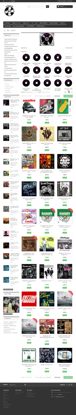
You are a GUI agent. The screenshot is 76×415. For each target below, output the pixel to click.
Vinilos (4, 393)
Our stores (7, 294)
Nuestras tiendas (8, 92)
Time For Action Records (8, 323)
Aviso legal (7, 85)
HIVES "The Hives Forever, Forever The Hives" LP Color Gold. (14, 124)
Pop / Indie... (47, 89)
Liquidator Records (7, 332)
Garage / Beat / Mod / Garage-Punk (10, 39)
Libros (4, 399)
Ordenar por (23, 92)
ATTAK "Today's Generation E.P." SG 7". (64, 144)
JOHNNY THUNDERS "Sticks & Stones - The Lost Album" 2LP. (14, 101)
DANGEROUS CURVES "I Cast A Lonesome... (47, 309)
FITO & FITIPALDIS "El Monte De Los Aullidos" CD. (14, 266)
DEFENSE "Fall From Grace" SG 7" (64, 309)
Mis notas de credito (30, 393)
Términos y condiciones (9, 86)
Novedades (7, 96)
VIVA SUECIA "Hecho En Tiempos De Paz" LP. (14, 207)
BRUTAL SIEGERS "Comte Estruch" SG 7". (65, 199)
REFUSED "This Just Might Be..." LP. (14, 160)
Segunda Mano (40, 26)
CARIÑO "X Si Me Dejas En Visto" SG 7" (29, 226)
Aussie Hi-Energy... (47, 76)
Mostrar (39, 92)
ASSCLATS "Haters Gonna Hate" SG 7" (47, 144)
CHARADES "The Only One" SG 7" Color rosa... (64, 226)
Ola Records (7, 26)
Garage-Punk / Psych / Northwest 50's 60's (10, 42)
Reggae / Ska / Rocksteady (9, 55)
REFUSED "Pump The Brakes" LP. (14, 148)
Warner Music (14, 332)
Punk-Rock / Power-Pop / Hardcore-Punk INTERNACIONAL (10, 47)
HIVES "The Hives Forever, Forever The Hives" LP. (14, 136)
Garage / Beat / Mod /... (26, 64)
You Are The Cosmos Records (9, 329)
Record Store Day (7, 75)
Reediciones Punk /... (68, 76)
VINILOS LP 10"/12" (16, 23)
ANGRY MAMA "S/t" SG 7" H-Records (29, 144)
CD (32, 23)
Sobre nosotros (8, 88)
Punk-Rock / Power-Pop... (57, 64)
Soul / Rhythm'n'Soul (8, 68)
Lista (72, 92)
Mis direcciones (30, 395)
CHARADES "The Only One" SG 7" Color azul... (46, 226)
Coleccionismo (30, 26)
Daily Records (6, 327)
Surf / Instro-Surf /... (47, 64)
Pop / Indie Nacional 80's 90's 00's (10, 73)
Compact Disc (5, 395)
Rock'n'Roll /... (58, 76)
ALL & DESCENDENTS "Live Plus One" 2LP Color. (14, 112)
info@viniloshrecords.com (60, 396)
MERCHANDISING (43, 23)
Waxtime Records (13, 325)
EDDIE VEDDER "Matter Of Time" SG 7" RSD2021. (64, 365)
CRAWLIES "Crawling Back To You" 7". (29, 281)
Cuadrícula (69, 92)
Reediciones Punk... (26, 89)
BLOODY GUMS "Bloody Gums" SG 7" (64, 171)
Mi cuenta (29, 390)
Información (8, 80)
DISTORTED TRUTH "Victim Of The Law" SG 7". (29, 365)
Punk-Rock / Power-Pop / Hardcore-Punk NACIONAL (10, 51)
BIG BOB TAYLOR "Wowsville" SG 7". (29, 171)
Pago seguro (7, 90)
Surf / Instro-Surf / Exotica (9, 44)
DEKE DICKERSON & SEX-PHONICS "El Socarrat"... (64, 336)
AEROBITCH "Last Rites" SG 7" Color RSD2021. (29, 116)
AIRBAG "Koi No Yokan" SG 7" (65, 115)
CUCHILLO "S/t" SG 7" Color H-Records (64, 281)
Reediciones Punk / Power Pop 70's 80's (10, 62)
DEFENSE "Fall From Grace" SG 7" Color (29, 336)
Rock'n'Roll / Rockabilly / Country (10, 59)
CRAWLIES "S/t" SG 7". (47, 280)
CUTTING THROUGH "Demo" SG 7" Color (29, 309)
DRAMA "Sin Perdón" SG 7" (47, 364)
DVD (36, 23)
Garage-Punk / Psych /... (36, 64)
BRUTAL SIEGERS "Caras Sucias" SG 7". (47, 199)
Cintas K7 (62, 23)
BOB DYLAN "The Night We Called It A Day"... (29, 199)
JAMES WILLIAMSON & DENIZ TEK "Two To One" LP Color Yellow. (14, 254)
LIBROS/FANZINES (54, 23)
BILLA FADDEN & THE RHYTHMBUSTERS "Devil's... (47, 171)
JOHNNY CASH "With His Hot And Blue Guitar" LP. (14, 182)
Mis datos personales (31, 396)
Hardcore (6, 53)
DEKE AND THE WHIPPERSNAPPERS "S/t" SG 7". (47, 337)
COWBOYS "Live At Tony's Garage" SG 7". (65, 254)
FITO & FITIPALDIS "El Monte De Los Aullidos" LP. (14, 278)
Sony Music (6, 325)
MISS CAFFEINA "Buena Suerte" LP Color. (14, 194)
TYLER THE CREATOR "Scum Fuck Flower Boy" (13, 219)
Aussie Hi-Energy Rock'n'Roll (9, 57)
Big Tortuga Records (18, 26)
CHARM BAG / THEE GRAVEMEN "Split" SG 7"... (29, 254)
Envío (6, 83)
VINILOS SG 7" (26, 23)
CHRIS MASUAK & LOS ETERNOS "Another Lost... (47, 254)
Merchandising (6, 398)
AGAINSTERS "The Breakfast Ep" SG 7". (47, 116)
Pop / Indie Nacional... (58, 89)
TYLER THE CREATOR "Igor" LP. (14, 232)
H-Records (7, 23)
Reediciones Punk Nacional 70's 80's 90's (10, 65)
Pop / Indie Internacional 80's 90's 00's (10, 71)
